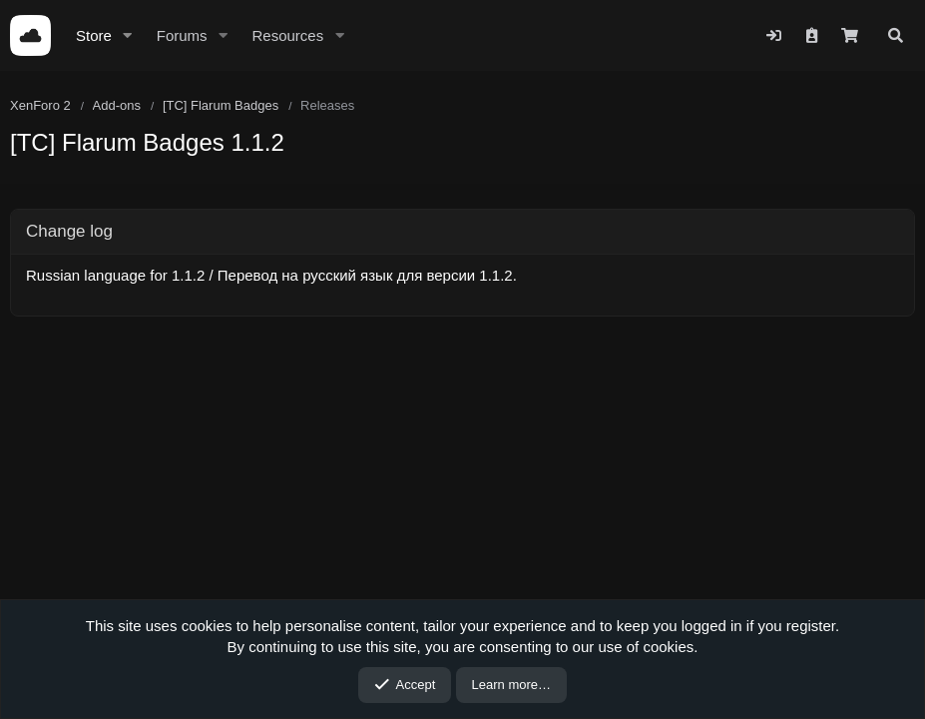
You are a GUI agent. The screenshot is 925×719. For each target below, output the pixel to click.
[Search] (895, 35)
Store (94, 35)
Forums (182, 35)
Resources (287, 35)
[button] (128, 35)
